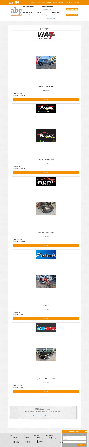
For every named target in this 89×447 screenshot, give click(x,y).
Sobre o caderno (16, 442)
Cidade (39, 12)
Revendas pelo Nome (47, 6)
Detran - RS (39, 444)
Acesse (38, 437)
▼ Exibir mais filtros (50, 18)
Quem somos (15, 437)
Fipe (38, 442)
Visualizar (46, 99)
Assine (26, 440)
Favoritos (49, 2)
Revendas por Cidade (28, 6)
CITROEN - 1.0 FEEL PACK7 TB (46, 87)
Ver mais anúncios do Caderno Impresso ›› (43, 416)
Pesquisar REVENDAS (72, 9)
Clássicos (55, 2)
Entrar (77, 2)
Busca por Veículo (27, 12)
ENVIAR (81, 445)
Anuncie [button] (61, 2)
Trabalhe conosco (16, 441)
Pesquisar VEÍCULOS (72, 15)
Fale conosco (27, 441)
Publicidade (15, 440)
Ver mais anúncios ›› (44, 398)
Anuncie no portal (40, 438)
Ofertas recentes (41, 2)
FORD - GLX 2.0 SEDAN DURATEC (46, 233)
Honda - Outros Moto (46, 306)
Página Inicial (32, 2)
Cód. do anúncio (56, 12)
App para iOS (39, 440)
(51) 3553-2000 (27, 442)
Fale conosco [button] (69, 2)
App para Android (40, 441)
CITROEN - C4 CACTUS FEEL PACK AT (46, 160)
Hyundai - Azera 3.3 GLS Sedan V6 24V (46, 379)
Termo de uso (15, 438)
